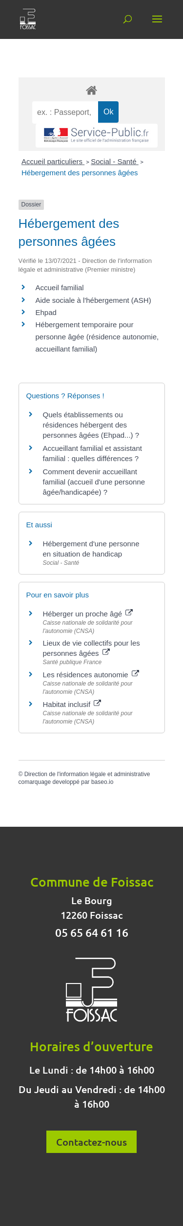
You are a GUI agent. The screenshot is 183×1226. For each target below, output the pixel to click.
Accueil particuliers (52, 161)
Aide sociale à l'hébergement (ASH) (93, 300)
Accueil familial (60, 287)
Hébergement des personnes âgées (79, 172)
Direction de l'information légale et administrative (87, 774)
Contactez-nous (91, 1141)
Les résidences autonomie (91, 674)
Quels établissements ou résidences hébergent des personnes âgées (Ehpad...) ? (91, 424)
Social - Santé (115, 161)
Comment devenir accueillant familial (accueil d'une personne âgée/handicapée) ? (94, 481)
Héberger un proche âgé (88, 614)
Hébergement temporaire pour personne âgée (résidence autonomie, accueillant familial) (97, 336)
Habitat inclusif (72, 704)
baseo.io (102, 782)
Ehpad (46, 312)
